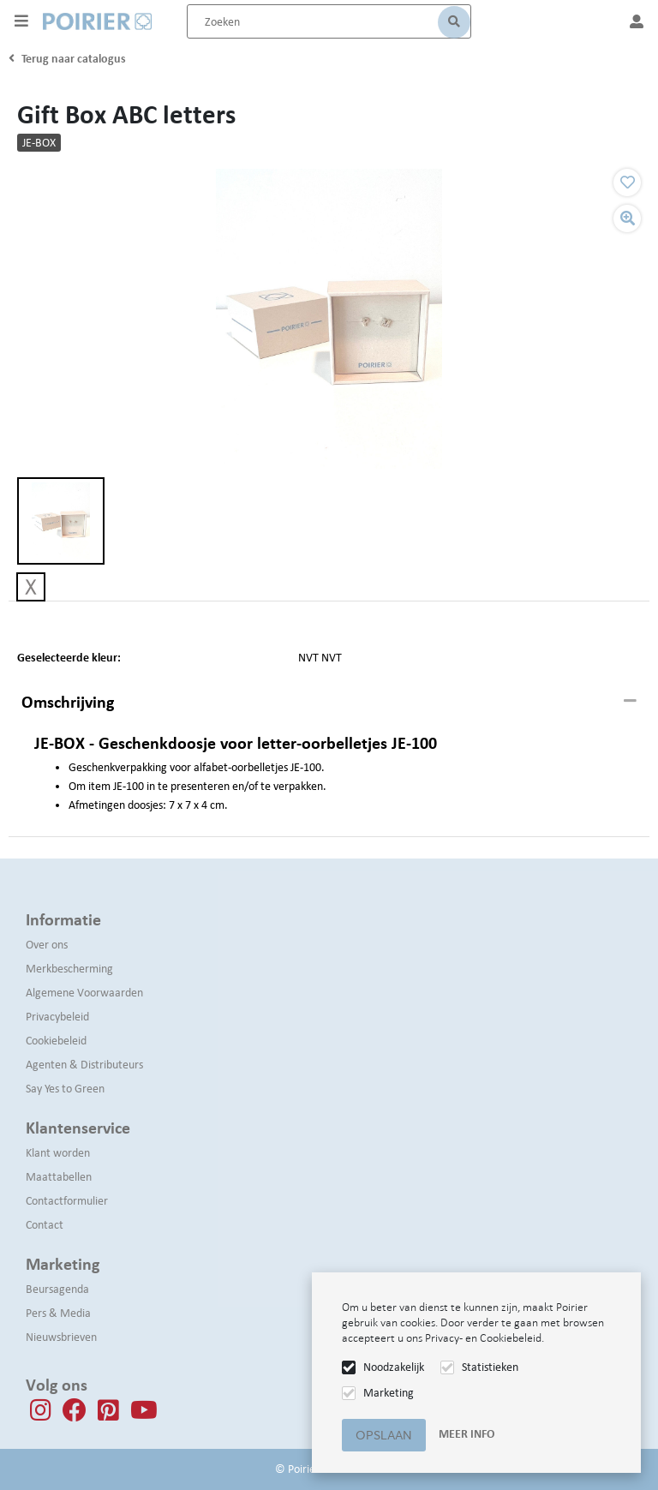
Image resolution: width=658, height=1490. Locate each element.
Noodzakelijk (393, 1367)
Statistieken (490, 1367)
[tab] (329, 702)
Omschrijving (67, 701)
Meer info (466, 1433)
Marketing (388, 1392)
